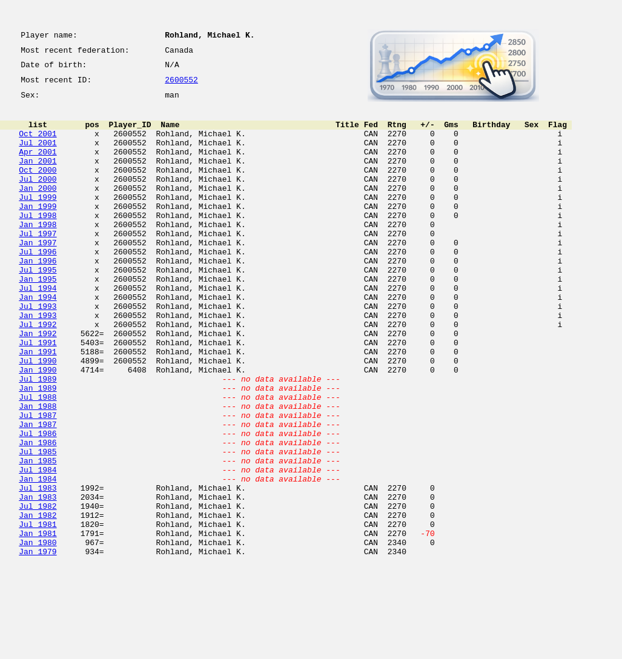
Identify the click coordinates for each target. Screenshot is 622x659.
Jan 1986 (37, 514)
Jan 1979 (37, 645)
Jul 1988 (37, 460)
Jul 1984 (37, 547)
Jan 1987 (37, 493)
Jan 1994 (37, 340)
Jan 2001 (37, 176)
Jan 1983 (37, 580)
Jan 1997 (37, 275)
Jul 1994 (37, 329)
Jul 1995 (37, 307)
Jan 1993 (37, 362)
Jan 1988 (37, 471)
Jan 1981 (37, 623)
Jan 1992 (37, 384)
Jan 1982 (37, 602)
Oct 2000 (37, 187)
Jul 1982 (37, 591)
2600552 (181, 86)
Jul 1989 (37, 438)
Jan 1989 (37, 449)
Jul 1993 (37, 351)
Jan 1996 (37, 296)
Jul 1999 (37, 220)
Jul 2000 (37, 198)
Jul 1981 (37, 613)
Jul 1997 (37, 264)
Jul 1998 (37, 242)
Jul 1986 (37, 503)
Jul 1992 (37, 373)
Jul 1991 (37, 394)
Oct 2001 (37, 144)
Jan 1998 (37, 253)
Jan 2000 (37, 209)
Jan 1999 (37, 231)
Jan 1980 (37, 634)
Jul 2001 (37, 155)
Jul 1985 (37, 525)
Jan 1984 (37, 558)
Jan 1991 (37, 405)
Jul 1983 (37, 569)
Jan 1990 (37, 427)
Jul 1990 (37, 416)
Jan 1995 (37, 318)
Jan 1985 (37, 536)
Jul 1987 (37, 482)
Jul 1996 (37, 285)
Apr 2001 (37, 166)
